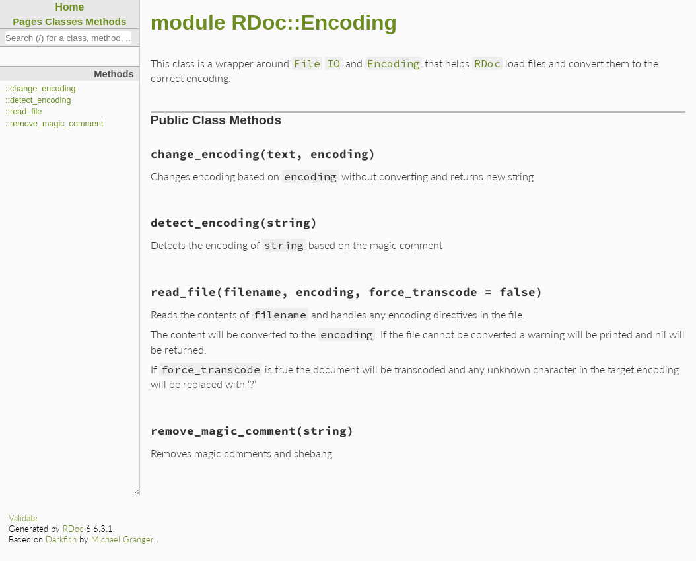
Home (70, 7)
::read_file (23, 111)
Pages (27, 21)
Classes (64, 21)
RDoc (73, 528)
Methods (105, 21)
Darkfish (61, 539)
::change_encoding (40, 88)
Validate (23, 518)
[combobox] (68, 37)
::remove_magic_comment (54, 123)
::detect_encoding (38, 100)
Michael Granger (122, 539)
